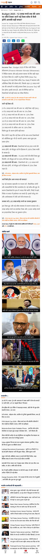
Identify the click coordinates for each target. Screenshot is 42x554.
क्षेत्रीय (10, 7)
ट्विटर (5, 226)
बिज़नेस (34, 7)
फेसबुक (34, 224)
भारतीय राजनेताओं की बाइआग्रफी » (11, 486)
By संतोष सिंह (5, 37)
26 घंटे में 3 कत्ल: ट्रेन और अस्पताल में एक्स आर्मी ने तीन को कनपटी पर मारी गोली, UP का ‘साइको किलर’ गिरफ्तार (20, 402)
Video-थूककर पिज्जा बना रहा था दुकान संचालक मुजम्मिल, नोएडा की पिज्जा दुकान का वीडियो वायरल (20, 444)
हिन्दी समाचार (4, 10)
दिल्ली (10, 10)
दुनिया (20, 7)
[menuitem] (6, 6)
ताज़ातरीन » (4, 396)
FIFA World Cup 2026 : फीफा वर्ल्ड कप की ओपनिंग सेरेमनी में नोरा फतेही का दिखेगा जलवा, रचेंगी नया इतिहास (20, 423)
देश (16, 7)
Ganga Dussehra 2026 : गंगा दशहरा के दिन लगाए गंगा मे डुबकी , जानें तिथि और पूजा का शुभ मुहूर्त (21, 478)
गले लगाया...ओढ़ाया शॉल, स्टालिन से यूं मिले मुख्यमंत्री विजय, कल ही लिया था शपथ (21, 416)
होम (6, 7)
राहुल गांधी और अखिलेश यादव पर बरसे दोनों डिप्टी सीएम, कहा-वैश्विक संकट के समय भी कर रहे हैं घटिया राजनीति (19, 457)
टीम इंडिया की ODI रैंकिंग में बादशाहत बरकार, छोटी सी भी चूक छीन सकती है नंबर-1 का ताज (20, 409)
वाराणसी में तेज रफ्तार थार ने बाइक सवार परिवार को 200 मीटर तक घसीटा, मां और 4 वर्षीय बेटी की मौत (20, 464)
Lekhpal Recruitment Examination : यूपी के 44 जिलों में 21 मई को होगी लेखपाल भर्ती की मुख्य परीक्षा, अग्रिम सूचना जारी (20, 450)
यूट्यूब (38, 224)
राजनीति (27, 7)
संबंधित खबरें (5, 232)
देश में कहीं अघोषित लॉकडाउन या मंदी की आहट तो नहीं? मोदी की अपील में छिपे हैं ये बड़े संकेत (20, 471)
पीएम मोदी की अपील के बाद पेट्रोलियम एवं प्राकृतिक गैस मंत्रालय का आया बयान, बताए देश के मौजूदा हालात (20, 437)
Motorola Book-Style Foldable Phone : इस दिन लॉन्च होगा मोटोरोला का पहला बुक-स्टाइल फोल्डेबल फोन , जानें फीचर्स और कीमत (20, 431)
